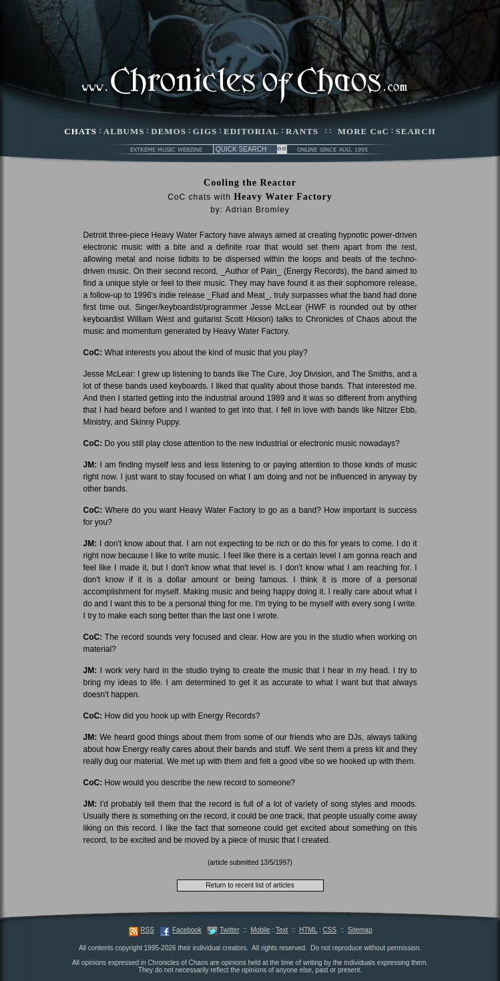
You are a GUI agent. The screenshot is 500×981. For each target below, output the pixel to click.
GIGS (205, 131)
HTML (308, 930)
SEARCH (416, 131)
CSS (330, 930)
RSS (147, 930)
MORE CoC (363, 131)
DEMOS (168, 131)
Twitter (229, 930)
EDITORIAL (251, 131)
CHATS (80, 131)
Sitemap (360, 930)
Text (282, 930)
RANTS (302, 131)
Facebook (187, 930)
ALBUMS (124, 131)
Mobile (260, 930)
